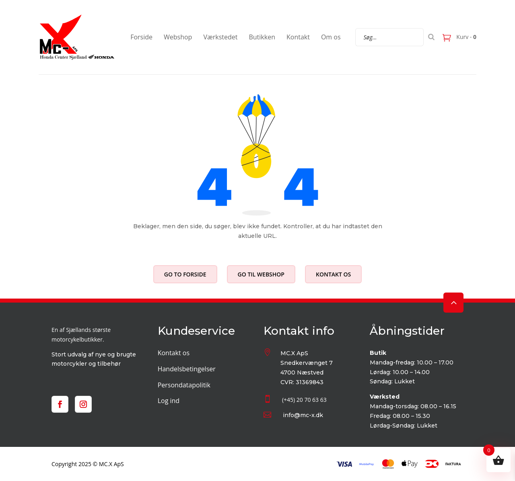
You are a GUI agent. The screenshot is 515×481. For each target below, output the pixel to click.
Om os (331, 37)
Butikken (262, 37)
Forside (141, 37)
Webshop (178, 37)
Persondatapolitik (184, 385)
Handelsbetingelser (187, 368)
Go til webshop (261, 274)
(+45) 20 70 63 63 (304, 399)
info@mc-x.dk (303, 415)
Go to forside (185, 274)
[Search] (431, 37)
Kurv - (465, 37)
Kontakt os (333, 274)
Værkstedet (220, 37)
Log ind (168, 400)
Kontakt (298, 37)
